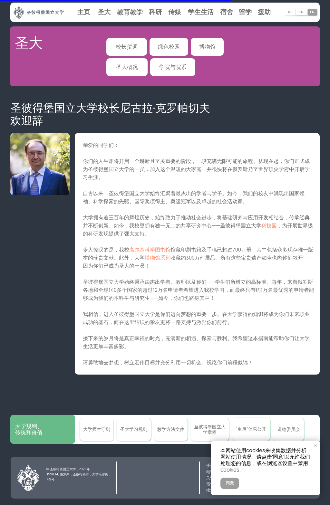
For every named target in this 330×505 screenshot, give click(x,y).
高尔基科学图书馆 (149, 249)
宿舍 (210, 484)
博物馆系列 (157, 257)
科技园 (269, 225)
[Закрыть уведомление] (315, 445)
